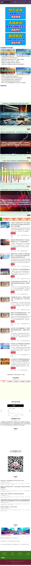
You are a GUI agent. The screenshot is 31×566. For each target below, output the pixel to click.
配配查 (12, 264)
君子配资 (28, 129)
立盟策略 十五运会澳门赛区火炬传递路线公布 (9, 76)
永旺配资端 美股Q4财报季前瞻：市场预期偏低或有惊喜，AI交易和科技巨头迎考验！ (15, 544)
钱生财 (12, 292)
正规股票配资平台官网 (4, 553)
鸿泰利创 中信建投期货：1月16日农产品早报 (9, 506)
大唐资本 (13, 233)
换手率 (28, 381)
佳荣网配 (13, 307)
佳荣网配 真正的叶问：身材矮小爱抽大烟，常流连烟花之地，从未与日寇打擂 (20, 299)
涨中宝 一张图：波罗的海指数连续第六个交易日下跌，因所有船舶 (13, 82)
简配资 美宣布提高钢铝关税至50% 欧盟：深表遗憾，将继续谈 (12, 59)
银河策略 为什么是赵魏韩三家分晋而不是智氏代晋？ (10, 62)
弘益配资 (28, 186)
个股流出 (22, 381)
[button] (1, 411)
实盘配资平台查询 (20, 553)
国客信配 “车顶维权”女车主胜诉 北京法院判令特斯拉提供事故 (12, 74)
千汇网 (12, 276)
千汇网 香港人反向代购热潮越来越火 (20, 269)
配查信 (12, 321)
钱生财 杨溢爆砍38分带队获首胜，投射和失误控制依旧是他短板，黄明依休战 (20, 283)
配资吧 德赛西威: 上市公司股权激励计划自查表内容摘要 (10, 541)
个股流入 (16, 381)
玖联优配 (28, 215)
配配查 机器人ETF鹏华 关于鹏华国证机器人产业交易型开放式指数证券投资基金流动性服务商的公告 (20, 255)
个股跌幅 (10, 381)
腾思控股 (13, 248)
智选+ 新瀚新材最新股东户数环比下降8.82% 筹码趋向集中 (12, 77)
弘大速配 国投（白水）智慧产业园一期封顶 (9, 57)
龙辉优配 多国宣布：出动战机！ (6, 535)
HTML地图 (22, 561)
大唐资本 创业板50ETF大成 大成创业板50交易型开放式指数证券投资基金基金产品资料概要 (20, 224)
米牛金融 (13, 368)
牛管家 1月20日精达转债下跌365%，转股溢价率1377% (11, 79)
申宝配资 (13, 352)
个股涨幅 (3, 381)
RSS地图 (19, 561)
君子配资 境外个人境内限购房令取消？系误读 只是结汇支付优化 (15, 103)
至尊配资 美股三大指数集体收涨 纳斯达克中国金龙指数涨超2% (12, 64)
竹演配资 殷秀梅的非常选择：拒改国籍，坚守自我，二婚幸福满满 (13, 56)
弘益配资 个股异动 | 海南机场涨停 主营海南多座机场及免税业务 (15, 160)
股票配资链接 (12, 553)
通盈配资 (28, 157)
